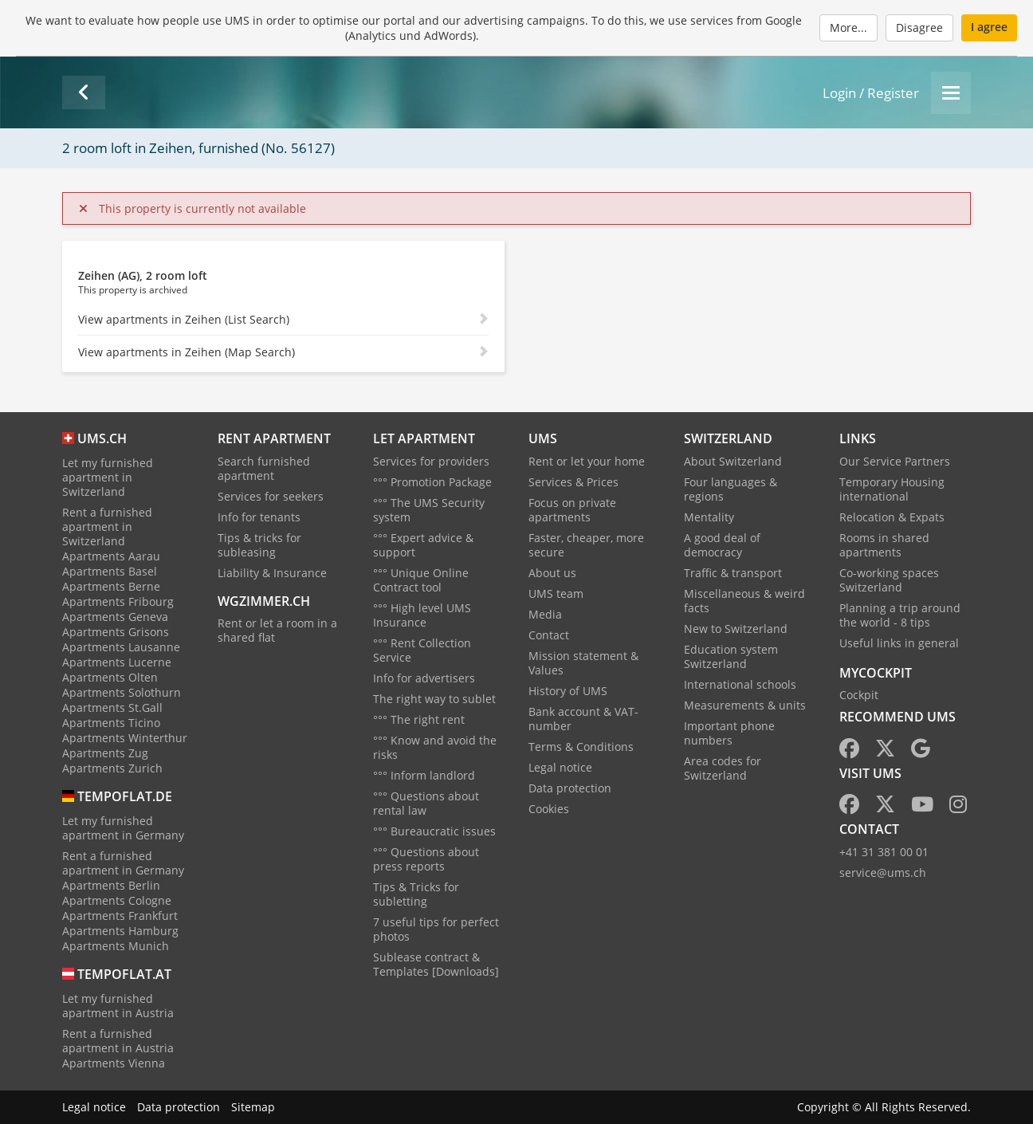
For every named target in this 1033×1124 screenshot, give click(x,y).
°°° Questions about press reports (426, 859)
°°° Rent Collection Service (422, 650)
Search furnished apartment (264, 468)
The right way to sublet (434, 698)
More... (848, 27)
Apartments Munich (115, 945)
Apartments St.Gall (112, 707)
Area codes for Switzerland (722, 768)
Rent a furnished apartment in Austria (118, 1040)
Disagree (919, 27)
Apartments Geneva (115, 616)
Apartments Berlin (111, 885)
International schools (740, 684)
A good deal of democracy (722, 545)
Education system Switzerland (731, 656)
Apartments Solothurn (121, 692)
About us (552, 572)
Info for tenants (259, 517)
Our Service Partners (894, 461)
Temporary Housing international (892, 489)
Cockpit (858, 694)
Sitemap (253, 1106)
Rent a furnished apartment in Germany (123, 863)
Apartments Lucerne (116, 662)
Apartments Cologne (116, 900)
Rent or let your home (586, 461)
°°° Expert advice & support (423, 545)
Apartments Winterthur (124, 737)
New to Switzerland (736, 628)
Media (545, 614)
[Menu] (951, 93)
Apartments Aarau (111, 556)
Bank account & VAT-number (583, 718)
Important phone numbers (729, 733)
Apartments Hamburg (120, 930)
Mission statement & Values (583, 663)
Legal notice (560, 767)
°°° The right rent (419, 719)
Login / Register (871, 93)
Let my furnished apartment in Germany (123, 828)
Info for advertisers (424, 678)
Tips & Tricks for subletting (416, 894)
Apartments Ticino (111, 722)
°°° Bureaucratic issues (434, 831)
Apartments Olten (110, 677)
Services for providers (431, 461)
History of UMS (567, 690)
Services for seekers (271, 496)
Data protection (569, 788)
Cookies (548, 808)
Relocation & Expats (892, 517)
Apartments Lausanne (121, 646)
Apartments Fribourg (118, 601)
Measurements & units (745, 705)
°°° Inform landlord (424, 775)
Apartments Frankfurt (120, 915)
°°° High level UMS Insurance (422, 615)
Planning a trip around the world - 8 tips (899, 615)
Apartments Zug (105, 752)
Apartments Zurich (112, 768)
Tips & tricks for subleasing (259, 545)
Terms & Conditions (581, 746)
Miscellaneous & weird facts (744, 600)
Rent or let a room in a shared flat (277, 630)
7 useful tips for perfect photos (436, 929)
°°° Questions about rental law (426, 803)
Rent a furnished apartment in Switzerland (107, 526)
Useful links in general (899, 642)
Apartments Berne (111, 586)
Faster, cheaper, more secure (586, 545)
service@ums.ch (882, 872)
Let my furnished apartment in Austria (118, 1005)
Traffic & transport (733, 572)
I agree (989, 26)
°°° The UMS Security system (429, 510)
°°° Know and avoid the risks (435, 747)
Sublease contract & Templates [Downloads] (436, 964)
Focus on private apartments (572, 510)
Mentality (709, 517)
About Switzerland (733, 461)
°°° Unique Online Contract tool (421, 580)
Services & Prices (573, 481)
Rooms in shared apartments (884, 545)
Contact (548, 635)
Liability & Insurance (272, 572)
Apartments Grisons (115, 631)
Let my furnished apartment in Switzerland (107, 477)
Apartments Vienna (113, 1063)
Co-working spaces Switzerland (889, 580)
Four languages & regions (730, 489)
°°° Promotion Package (432, 481)
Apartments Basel (109, 571)
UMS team (555, 593)
